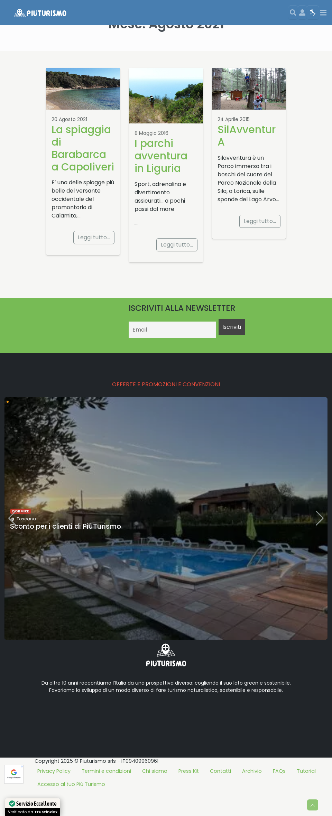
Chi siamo (154, 796)
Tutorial (306, 796)
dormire (20, 536)
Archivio (252, 796)
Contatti (220, 796)
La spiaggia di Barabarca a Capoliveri (83, 173)
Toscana (26, 544)
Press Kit (188, 796)
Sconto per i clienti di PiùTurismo (65, 551)
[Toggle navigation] (323, 13)
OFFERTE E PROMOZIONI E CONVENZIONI (166, 410)
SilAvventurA (247, 161)
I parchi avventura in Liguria (161, 181)
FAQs (279, 796)
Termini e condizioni (106, 796)
